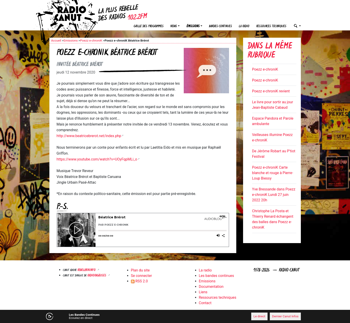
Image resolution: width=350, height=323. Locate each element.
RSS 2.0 (139, 281)
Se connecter (141, 276)
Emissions (70, 40)
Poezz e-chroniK (91, 40)
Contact (205, 303)
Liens (203, 292)
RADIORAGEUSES (97, 275)
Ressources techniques (271, 26)
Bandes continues (220, 26)
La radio (244, 26)
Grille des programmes (149, 26)
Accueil (56, 40)
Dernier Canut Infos (285, 316)
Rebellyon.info (87, 270)
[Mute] (120, 316)
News (173, 26)
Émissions (193, 26)
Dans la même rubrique (270, 51)
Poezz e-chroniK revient (271, 91)
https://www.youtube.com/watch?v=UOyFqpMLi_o (97, 159)
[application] (175, 316)
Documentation (211, 286)
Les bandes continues (216, 276)
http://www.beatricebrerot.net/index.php (89, 136)
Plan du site (140, 270)
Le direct (259, 316)
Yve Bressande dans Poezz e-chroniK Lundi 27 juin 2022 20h (273, 194)
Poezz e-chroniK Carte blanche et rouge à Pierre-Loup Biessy (272, 172)
